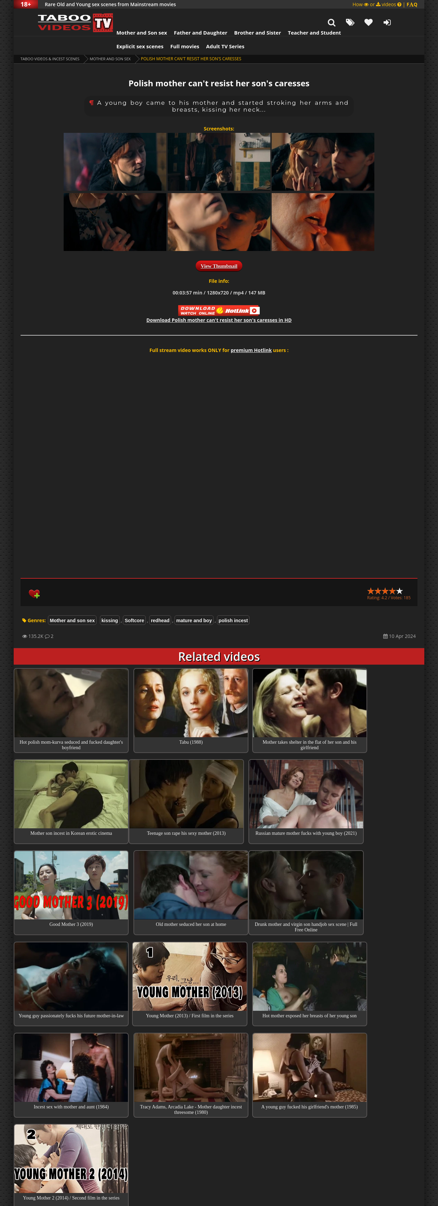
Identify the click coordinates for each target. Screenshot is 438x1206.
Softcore (134, 603)
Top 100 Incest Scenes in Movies (219, 1046)
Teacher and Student (300, 15)
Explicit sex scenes (126, 29)
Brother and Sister (243, 15)
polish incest (233, 603)
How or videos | (384, 4)
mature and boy (194, 603)
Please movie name (194, 1126)
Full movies (171, 29)
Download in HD (219, 303)
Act (167, 1104)
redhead (160, 603)
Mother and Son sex (128, 15)
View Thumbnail (219, 249)
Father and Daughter (187, 15)
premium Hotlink (251, 333)
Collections (219, 1066)
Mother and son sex (117, 42)
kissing (110, 603)
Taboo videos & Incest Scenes (53, 42)
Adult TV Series (211, 29)
